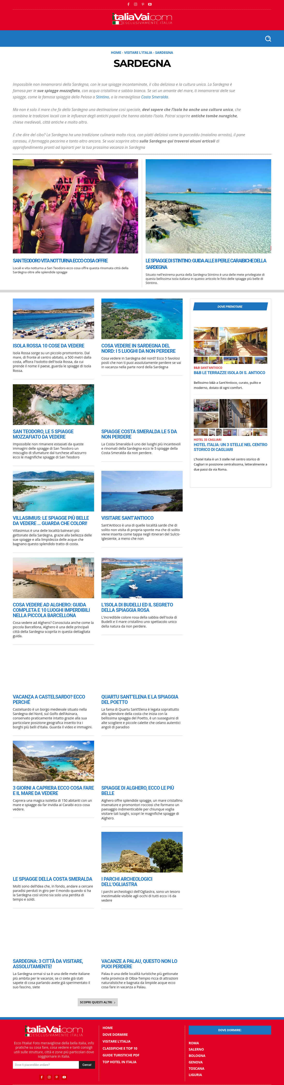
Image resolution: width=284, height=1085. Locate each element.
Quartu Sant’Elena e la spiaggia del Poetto (139, 695)
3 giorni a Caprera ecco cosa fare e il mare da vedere (52, 785)
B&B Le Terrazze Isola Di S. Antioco (229, 373)
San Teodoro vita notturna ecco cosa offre (71, 260)
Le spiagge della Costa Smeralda (48, 867)
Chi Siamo (144, 1077)
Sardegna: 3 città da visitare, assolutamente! (44, 951)
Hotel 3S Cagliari (207, 441)
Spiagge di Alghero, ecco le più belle (140, 782)
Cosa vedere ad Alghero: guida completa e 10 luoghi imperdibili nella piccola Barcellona (47, 606)
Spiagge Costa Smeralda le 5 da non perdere (139, 433)
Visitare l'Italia (138, 52)
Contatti (161, 1077)
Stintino (102, 97)
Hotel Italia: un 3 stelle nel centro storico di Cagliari (230, 448)
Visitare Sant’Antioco (124, 516)
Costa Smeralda (154, 97)
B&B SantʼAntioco (208, 369)
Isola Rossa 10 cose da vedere (44, 345)
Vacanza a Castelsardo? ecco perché (53, 692)
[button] (268, 38)
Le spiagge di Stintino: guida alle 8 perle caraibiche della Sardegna (198, 263)
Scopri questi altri (98, 988)
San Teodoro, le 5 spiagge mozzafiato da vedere (53, 433)
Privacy (177, 1077)
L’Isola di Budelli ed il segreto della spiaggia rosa (139, 604)
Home (116, 52)
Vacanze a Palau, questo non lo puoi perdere (140, 951)
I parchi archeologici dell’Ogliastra (140, 867)
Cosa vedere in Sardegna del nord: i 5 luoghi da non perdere (140, 348)
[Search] (87, 1051)
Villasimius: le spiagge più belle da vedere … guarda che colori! (50, 519)
